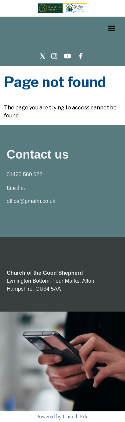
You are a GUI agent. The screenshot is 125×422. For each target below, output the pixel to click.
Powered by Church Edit (62, 416)
